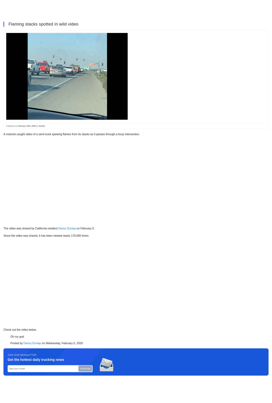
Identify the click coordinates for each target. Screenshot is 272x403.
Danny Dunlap (67, 228)
